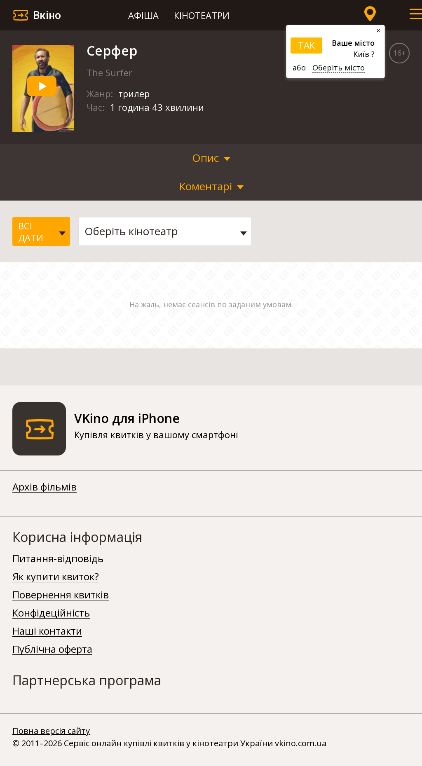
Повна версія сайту (51, 730)
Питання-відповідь (57, 558)
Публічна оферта (52, 649)
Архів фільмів (44, 487)
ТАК (306, 45)
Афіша (143, 15)
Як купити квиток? (55, 577)
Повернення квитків (60, 595)
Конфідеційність (51, 613)
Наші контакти (47, 631)
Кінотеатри (202, 15)
